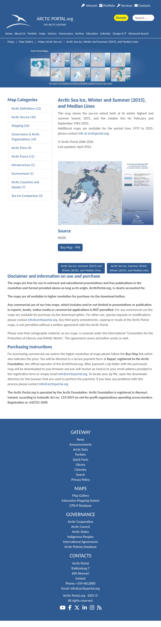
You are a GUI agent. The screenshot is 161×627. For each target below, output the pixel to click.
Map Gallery (80, 495)
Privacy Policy (80, 480)
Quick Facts (80, 460)
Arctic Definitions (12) (26, 108)
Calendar (105, 33)
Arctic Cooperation (80, 522)
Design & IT (119, 33)
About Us (20, 33)
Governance (66, 33)
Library (80, 465)
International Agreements (80, 542)
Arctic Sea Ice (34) (24, 117)
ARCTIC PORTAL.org (55, 19)
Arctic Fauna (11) (23, 156)
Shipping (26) (20, 126)
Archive (79, 33)
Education (92, 33)
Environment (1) (23, 174)
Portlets (32, 33)
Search (80, 475)
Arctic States (80, 532)
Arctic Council (80, 527)
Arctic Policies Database (80, 547)
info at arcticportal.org (93, 133)
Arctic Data (80, 449)
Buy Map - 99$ (70, 247)
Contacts (142, 6)
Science (52, 33)
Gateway (81, 432)
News (80, 439)
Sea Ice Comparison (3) (27, 196)
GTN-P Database (80, 506)
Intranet (89, 6)
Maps (42, 33)
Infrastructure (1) (23, 165)
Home (8, 33)
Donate (121, 18)
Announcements (80, 444)
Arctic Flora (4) (21, 148)
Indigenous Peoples (80, 537)
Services (124, 6)
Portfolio (107, 6)
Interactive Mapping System (80, 501)
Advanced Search (139, 33)
